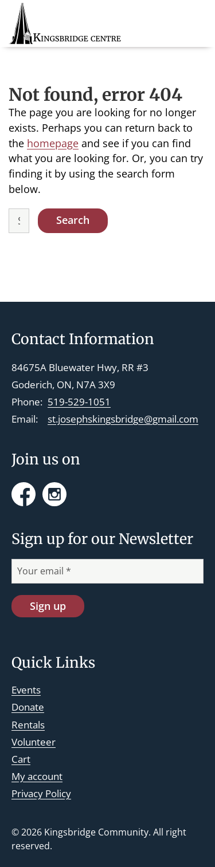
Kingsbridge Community (96, 832)
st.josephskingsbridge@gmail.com (123, 418)
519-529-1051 (79, 401)
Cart (20, 759)
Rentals (28, 724)
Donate (27, 707)
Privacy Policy (41, 793)
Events (26, 689)
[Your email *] (107, 571)
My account (36, 776)
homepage (53, 143)
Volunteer (33, 741)
